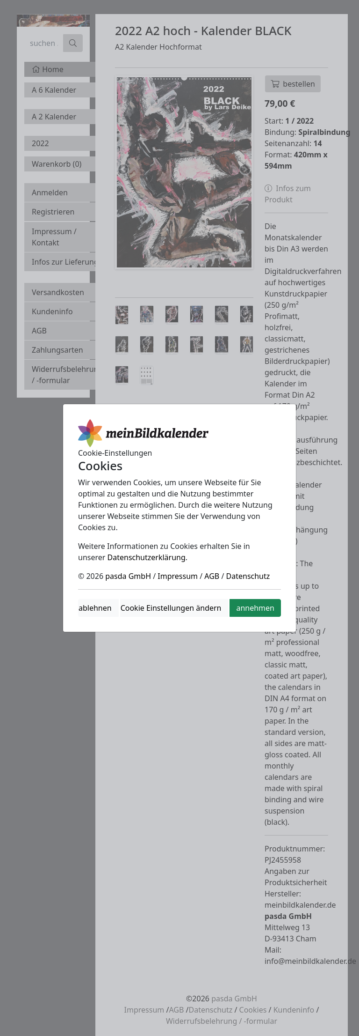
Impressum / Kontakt (54, 237)
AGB (39, 331)
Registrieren (53, 212)
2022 (40, 143)
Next (244, 170)
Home (48, 69)
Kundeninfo (52, 311)
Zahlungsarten (57, 350)
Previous (124, 170)
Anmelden (50, 192)
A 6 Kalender (54, 90)
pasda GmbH (234, 998)
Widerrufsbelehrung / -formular (67, 374)
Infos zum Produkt (288, 194)
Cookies (253, 1010)
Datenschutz (210, 1010)
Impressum (144, 1010)
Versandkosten (58, 292)
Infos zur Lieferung (65, 262)
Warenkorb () (56, 164)
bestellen (293, 84)
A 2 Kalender (54, 116)
